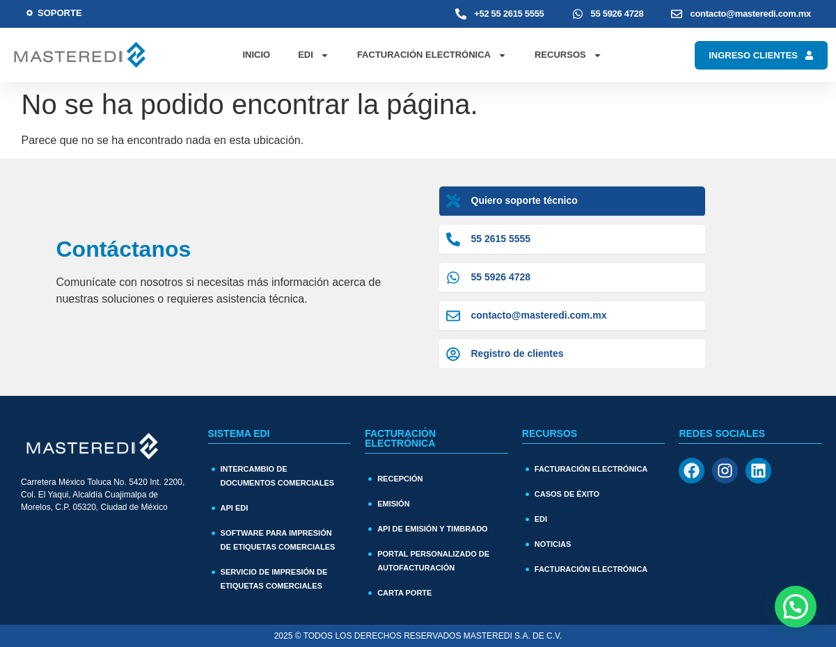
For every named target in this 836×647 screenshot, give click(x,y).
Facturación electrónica (591, 569)
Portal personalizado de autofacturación (433, 561)
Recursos (568, 55)
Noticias (553, 544)
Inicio (256, 54)
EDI (313, 55)
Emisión (393, 504)
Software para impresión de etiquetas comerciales (278, 540)
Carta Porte (404, 593)
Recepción (400, 478)
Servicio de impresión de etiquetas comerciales (274, 579)
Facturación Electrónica (432, 55)
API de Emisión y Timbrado (432, 529)
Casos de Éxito (567, 494)
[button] (796, 607)
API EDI (235, 508)
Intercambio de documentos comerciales (278, 476)
